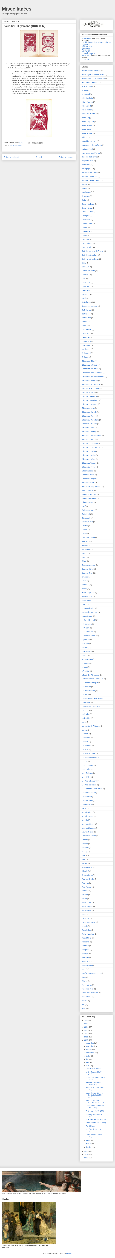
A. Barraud (86, 94)
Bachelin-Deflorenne (89, 157)
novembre (90, 1046)
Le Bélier (85, 742)
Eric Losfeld (86, 518)
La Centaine (86, 687)
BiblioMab (85, 56)
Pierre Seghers (87, 907)
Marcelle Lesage (88, 816)
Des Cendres (87, 330)
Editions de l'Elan (88, 361)
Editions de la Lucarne (90, 369)
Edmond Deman (88, 490)
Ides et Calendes (88, 608)
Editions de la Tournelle (90, 388)
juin (87, 1059)
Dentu (84, 326)
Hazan (84, 589)
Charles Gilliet (87, 224)
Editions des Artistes (89, 396)
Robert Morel (86, 938)
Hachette (85, 585)
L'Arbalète (85, 671)
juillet (88, 1056)
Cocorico (85, 275)
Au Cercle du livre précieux (92, 145)
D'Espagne (86, 294)
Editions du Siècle (88, 459)
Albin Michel (86, 106)
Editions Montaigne (89, 479)
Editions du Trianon (89, 463)
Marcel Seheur (87, 812)
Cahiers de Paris (88, 204)
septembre (90, 1053)
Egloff (84, 506)
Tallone (84, 981)
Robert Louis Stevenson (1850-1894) (95, 1107)
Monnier (85, 844)
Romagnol (85, 942)
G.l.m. (84, 561)
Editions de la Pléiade (90, 381)
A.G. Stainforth (87, 98)
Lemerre (85, 761)
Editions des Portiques (90, 400)
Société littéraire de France (92, 973)
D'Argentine (86, 290)
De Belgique (86, 302)
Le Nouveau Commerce (90, 757)
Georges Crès (87, 573)
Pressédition (86, 918)
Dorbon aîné (86, 341)
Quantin (85, 926)
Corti (83, 279)
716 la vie (85, 59)
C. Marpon (85, 196)
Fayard (84, 534)
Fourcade (85, 553)
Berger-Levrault (87, 161)
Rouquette (85, 950)
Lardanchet (86, 738)
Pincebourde (86, 910)
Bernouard (85, 165)
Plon (83, 914)
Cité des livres (87, 243)
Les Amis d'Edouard (89, 781)
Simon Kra (85, 961)
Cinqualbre (86, 239)
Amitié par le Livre (88, 114)
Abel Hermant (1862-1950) (96, 1119)
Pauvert (84, 891)
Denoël (84, 322)
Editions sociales (88, 483)
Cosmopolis (86, 282)
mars (88, 1141)
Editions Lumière (88, 475)
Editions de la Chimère (90, 365)
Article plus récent (11, 157)
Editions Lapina (87, 471)
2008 (86, 1154)
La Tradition (86, 718)
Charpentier (86, 231)
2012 (86, 1034)
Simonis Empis (87, 965)
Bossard (85, 184)
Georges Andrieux (88, 565)
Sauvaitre (85, 957)
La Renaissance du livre (91, 706)
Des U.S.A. (86, 333)
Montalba (85, 848)
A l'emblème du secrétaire (91, 71)
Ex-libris (85, 526)
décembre (90, 1043)
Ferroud (85, 545)
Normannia (86, 48)
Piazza (84, 899)
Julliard (84, 655)
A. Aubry (85, 90)
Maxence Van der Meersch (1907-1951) (95, 1101)
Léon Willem (86, 777)
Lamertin (85, 734)
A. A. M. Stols (87, 86)
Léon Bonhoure (87, 765)
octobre (89, 1050)
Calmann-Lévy (87, 212)
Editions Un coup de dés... (91, 487)
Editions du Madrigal (89, 432)
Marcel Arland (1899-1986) (96, 1123)
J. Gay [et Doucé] (88, 620)
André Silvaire (87, 133)
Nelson (84, 859)
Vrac (83, 1008)
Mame (84, 808)
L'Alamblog (86, 44)
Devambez (86, 337)
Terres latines (87, 985)
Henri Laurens (87, 596)
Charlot (84, 228)
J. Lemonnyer (87, 624)
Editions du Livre (88, 428)
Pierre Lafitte (86, 903)
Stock (84, 977)
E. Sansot (85, 357)
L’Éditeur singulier (88, 54)
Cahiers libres (87, 208)
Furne (84, 557)
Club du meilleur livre (89, 255)
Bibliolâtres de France (90, 173)
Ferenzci (85, 541)
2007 (86, 1158)
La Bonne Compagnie (90, 683)
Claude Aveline (87, 247)
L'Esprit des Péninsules (90, 675)
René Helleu (86, 930)
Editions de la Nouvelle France (93, 377)
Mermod (85, 840)
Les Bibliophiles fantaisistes (92, 789)
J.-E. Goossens (87, 632)
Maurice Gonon (87, 832)
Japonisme (86, 640)
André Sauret (87, 129)
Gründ (84, 581)
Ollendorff (85, 871)
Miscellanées (17, 8)
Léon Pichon (86, 769)
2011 (86, 1037)
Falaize (84, 530)
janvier (89, 1147)
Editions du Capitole (89, 412)
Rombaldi (85, 946)
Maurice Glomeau (88, 828)
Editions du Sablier (89, 455)
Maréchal (85, 820)
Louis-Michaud (87, 800)
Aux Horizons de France (91, 153)
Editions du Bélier (88, 408)
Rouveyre (85, 954)
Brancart (85, 188)
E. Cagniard (86, 353)
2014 (86, 1027)
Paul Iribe (85, 883)
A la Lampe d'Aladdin (89, 82)
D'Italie (84, 298)
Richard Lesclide (88, 934)
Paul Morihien (87, 887)
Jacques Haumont (88, 636)
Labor (84, 722)
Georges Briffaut (88, 569)
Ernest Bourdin (87, 522)
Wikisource (86, 50)
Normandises (87, 867)
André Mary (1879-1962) (95, 1111)
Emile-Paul (86, 514)
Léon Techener (87, 773)
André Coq (86, 118)
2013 (86, 1030)
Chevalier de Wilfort (93, 1069)
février (88, 1144)
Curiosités (85, 286)
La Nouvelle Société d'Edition (93, 698)
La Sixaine (85, 714)
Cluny (84, 263)
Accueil (39, 157)
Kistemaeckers (87, 659)
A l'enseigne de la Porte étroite (93, 75)
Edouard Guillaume (89, 498)
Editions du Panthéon (90, 443)
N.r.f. (83, 855)
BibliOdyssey (86, 52)
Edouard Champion (89, 494)
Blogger (69, 1253)
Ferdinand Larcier (88, 538)
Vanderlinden (86, 997)
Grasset (85, 577)
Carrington (85, 216)
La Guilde (85, 694)
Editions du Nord (88, 439)
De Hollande (86, 310)
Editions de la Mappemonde (92, 373)
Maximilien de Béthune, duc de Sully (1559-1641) (94, 1095)
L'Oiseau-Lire (87, 46)
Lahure (84, 730)
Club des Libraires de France (92, 251)
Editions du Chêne (88, 416)
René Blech (90, 1126)
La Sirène (85, 710)
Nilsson (84, 863)
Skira (84, 969)
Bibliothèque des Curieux (91, 180)
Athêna (84, 137)
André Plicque (87, 125)
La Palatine (86, 702)
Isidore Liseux (87, 616)
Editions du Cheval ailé (90, 420)
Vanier (84, 1001)
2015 (86, 1024)
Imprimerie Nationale (89, 612)
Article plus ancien (66, 157)
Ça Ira (84, 200)
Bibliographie (86, 169)
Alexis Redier (87, 110)
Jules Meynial (87, 651)
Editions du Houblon (89, 424)
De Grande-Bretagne (89, 306)
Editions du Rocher (89, 451)
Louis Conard (87, 797)
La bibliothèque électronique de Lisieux (96, 42)
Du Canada (86, 345)
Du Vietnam (86, 349)
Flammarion (86, 549)
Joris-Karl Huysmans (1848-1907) (93, 1083)
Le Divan (85, 750)
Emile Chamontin (88, 510)
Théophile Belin (87, 989)
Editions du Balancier (90, 404)
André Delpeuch (88, 122)
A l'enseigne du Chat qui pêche (93, 78)
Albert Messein (87, 102)
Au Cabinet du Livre (89, 141)
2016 (86, 1020)
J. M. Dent (85, 628)
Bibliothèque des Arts (90, 176)
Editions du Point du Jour (91, 447)
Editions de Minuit (88, 392)
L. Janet (85, 667)
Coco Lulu (85, 267)
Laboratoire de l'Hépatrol (91, 726)
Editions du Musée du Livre (92, 436)
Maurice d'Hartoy (88, 824)
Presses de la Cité (88, 922)
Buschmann (86, 192)
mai (87, 1063)
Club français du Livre (90, 259)
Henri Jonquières (88, 593)
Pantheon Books (88, 879)
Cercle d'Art (86, 220)
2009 (86, 1151)
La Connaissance (16, 146)
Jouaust (85, 647)
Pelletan (85, 895)
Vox (83, 1005)
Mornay (84, 851)
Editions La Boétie (88, 467)
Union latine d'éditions (90, 993)
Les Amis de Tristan (89, 785)
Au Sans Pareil (87, 149)
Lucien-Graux (87, 804)
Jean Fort (85, 643)
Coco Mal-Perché (88, 271)
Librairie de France (89, 793)
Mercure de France (89, 836)
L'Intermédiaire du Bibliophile (92, 679)
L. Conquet (86, 663)
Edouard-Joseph (88, 502)
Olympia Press (87, 875)
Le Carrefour (86, 746)
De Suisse (85, 314)
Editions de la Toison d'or (91, 385)
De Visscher (86, 318)
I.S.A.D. (84, 604)
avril (88, 1066)
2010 (86, 1040)
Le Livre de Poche (88, 753)
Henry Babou (87, 600)
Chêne (84, 235)
